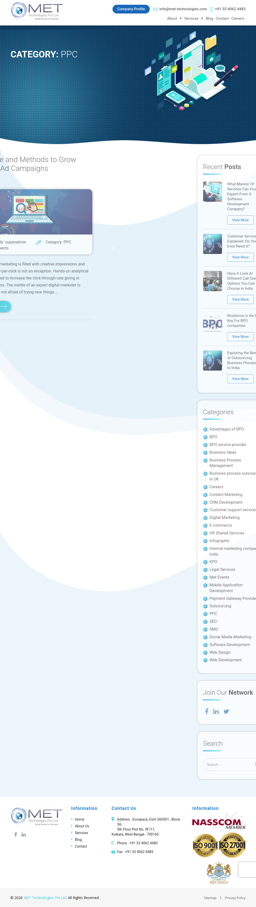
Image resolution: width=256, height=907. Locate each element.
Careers (237, 18)
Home (79, 819)
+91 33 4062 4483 (228, 9)
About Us (82, 826)
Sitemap (210, 898)
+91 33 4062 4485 (139, 852)
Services (191, 18)
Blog (209, 18)
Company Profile (131, 9)
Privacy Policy (235, 898)
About (172, 18)
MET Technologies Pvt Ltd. (45, 897)
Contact (222, 18)
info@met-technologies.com (180, 9)
